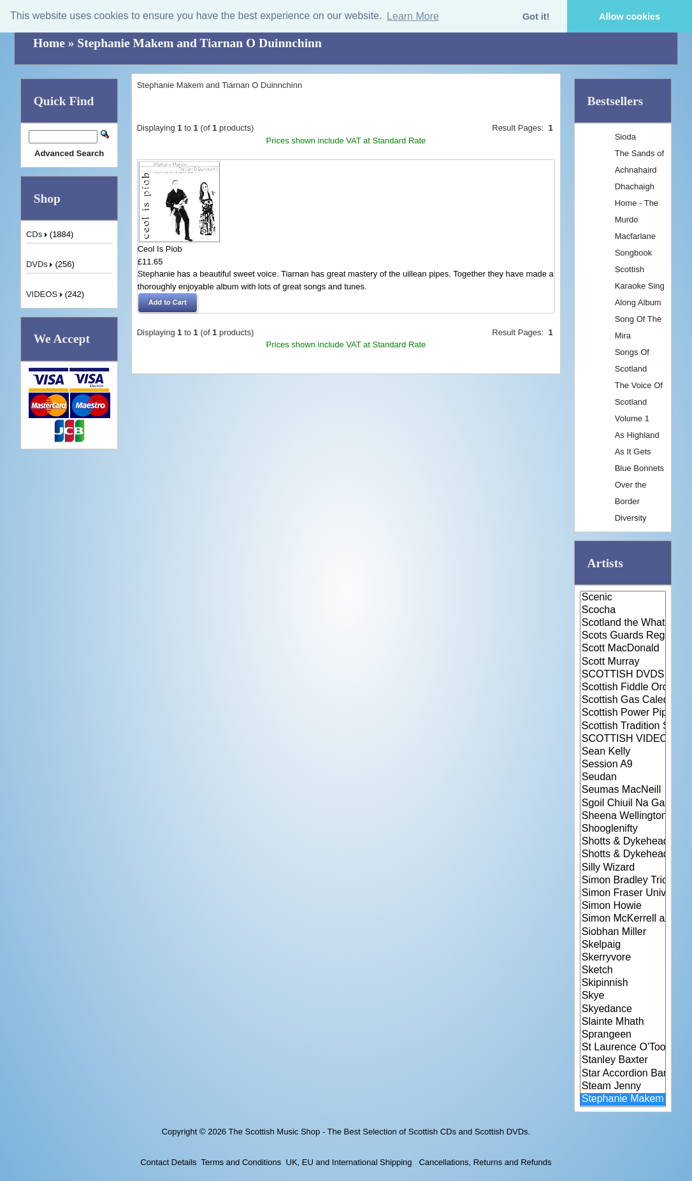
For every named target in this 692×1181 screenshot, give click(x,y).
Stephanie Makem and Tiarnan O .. (622, 1099)
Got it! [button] (536, 16)
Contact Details (168, 1162)
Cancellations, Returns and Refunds (484, 1162)
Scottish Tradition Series (622, 726)
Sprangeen (622, 1035)
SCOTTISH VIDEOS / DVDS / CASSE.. (622, 739)
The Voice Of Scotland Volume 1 (639, 401)
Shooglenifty (622, 829)
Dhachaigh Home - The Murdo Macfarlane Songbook (636, 219)
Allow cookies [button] (629, 16)
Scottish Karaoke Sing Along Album (640, 285)
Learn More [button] (413, 16)
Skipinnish (622, 983)
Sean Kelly (622, 752)
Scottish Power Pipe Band (622, 713)
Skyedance (622, 1009)
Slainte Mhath (622, 1022)
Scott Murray (622, 662)
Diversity (631, 518)
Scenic (622, 597)
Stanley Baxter (622, 1060)
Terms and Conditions (241, 1162)
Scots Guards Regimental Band (622, 636)
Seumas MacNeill (622, 790)
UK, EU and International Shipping (349, 1162)
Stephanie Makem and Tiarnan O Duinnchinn (199, 43)
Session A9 (622, 764)
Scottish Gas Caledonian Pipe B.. (622, 700)
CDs (38, 234)
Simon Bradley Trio (622, 880)
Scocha (622, 610)
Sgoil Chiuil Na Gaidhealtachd (622, 803)
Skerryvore (622, 958)
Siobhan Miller (622, 932)
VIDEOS (45, 294)
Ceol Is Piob (160, 249)
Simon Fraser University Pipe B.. (622, 893)
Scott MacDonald (622, 648)
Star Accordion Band (622, 1074)
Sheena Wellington (622, 816)
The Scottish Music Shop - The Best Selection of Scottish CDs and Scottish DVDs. (379, 1131)
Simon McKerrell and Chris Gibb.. (622, 919)
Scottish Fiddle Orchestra (622, 687)
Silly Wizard (622, 868)
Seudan (622, 777)
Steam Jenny (622, 1086)
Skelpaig (622, 945)
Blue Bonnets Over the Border (639, 484)
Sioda (625, 136)
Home (49, 43)
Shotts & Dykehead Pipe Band (622, 854)
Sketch (622, 970)
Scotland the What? (622, 623)
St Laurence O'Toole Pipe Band (622, 1047)
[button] (168, 303)
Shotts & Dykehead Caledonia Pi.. (622, 842)
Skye (622, 996)
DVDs (40, 264)
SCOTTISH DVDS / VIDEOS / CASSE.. (622, 675)
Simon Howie (622, 906)
